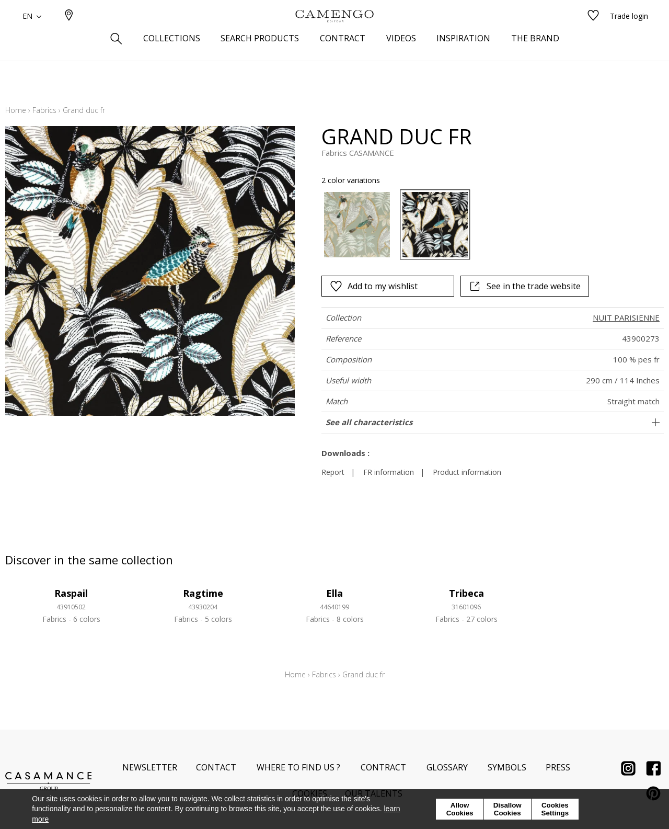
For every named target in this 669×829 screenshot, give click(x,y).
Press (558, 767)
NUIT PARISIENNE (626, 317)
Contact (216, 767)
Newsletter (149, 767)
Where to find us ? (298, 767)
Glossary (447, 767)
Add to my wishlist (374, 286)
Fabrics (44, 110)
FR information (388, 472)
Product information (467, 472)
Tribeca (466, 593)
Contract (383, 767)
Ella (334, 593)
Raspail (71, 593)
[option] (356, 224)
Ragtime (203, 593)
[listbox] (468, 224)
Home (15, 110)
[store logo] (334, 32)
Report (332, 472)
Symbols (507, 767)
